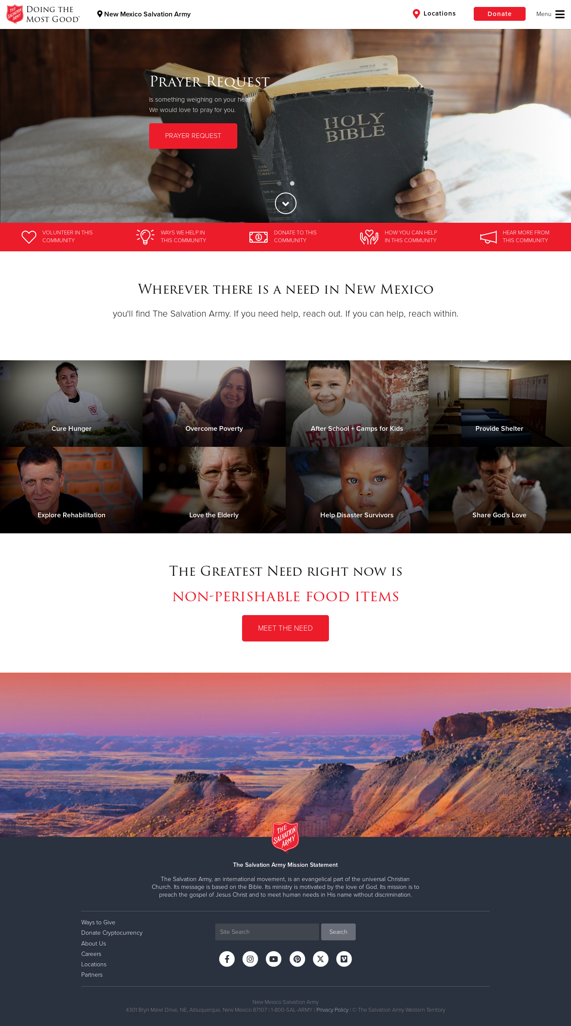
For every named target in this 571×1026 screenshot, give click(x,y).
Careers (91, 954)
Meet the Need (285, 628)
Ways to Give (98, 922)
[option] (285, 111)
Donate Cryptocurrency (112, 932)
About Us (93, 943)
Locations (434, 14)
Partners (91, 974)
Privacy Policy (332, 1010)
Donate (500, 14)
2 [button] (292, 184)
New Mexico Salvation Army (144, 14)
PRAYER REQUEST (193, 135)
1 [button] (279, 184)
